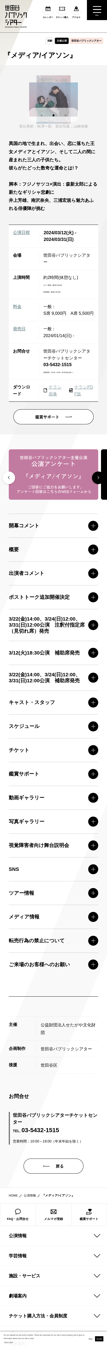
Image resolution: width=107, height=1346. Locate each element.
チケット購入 (62, 10)
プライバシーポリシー (28, 1287)
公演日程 (21, 232)
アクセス (76, 10)
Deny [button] (91, 1339)
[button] (41, 115)
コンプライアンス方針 (28, 1307)
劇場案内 (18, 1249)
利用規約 (15, 1297)
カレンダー (48, 10)
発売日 (19, 328)
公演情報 (30, 1149)
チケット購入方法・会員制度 (38, 1269)
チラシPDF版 (81, 390)
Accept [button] (99, 1339)
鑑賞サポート (89, 1169)
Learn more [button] (8, 1342)
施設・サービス (24, 1229)
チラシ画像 (52, 390)
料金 (17, 306)
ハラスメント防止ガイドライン (36, 1317)
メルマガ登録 (53, 1169)
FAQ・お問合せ (18, 1169)
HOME (13, 1149)
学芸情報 (18, 1209)
